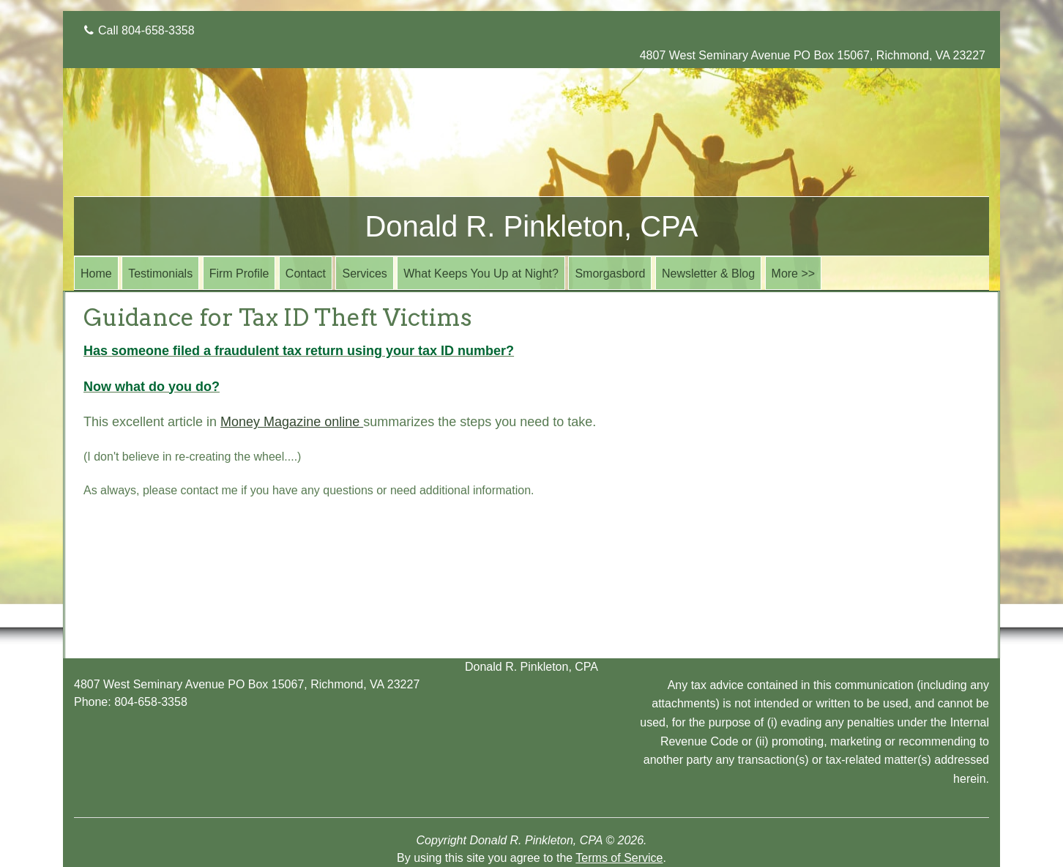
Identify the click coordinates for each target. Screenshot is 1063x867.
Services (364, 273)
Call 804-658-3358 (139, 30)
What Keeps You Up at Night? (481, 273)
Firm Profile (239, 273)
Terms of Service (619, 858)
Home (96, 273)
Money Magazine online (291, 421)
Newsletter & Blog (708, 273)
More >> (794, 273)
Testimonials (160, 273)
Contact (306, 273)
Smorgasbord (610, 273)
